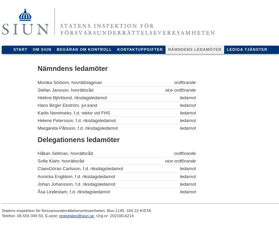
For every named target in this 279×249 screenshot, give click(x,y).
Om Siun (42, 49)
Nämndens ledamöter (195, 49)
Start (20, 49)
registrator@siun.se (76, 215)
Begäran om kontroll (84, 49)
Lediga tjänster (247, 49)
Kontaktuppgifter (140, 49)
